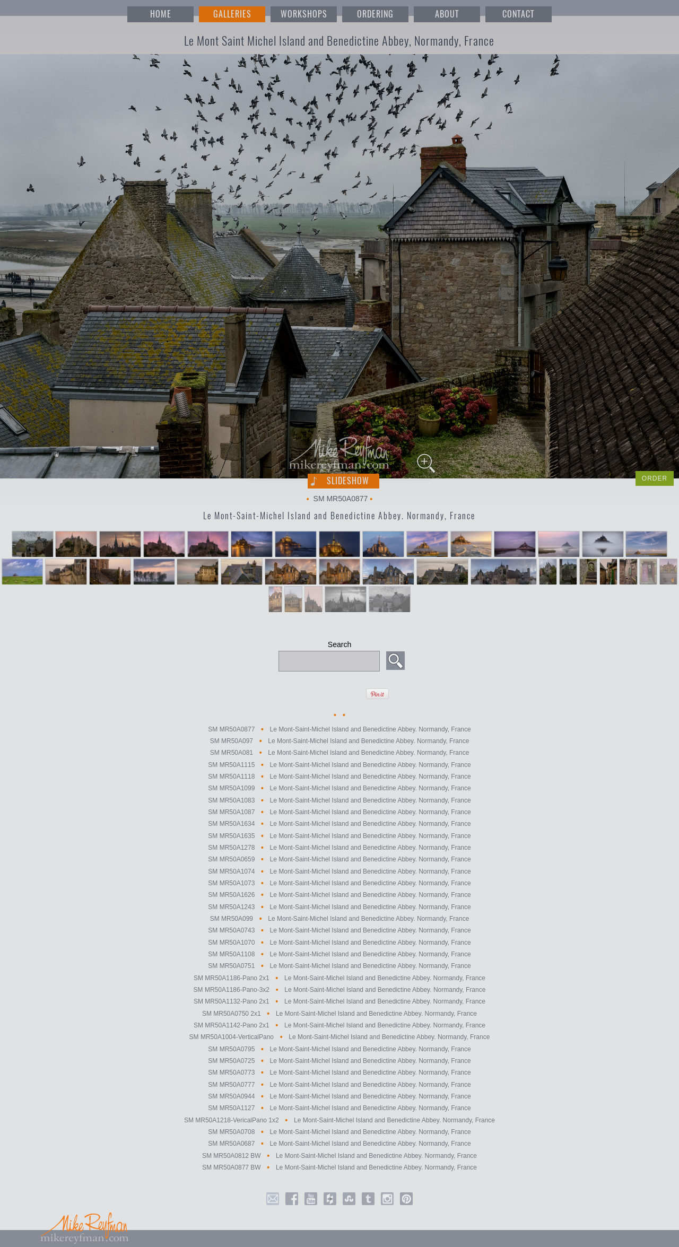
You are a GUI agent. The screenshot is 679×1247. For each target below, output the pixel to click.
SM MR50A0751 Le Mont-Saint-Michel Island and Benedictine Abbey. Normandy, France (339, 966)
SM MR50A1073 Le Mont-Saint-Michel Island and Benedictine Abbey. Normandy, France (339, 883)
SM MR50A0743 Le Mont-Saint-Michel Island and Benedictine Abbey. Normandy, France (339, 931)
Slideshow (348, 480)
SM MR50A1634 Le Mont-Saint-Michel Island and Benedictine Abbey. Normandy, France (339, 824)
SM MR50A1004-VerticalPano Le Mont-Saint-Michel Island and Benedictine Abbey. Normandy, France (339, 1037)
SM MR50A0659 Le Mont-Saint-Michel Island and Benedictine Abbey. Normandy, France (339, 860)
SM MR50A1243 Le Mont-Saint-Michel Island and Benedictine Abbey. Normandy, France (339, 907)
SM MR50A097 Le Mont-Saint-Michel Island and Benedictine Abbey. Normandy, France (339, 741)
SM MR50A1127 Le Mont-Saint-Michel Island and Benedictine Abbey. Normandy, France (339, 1108)
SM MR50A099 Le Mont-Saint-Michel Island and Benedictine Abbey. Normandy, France (339, 918)
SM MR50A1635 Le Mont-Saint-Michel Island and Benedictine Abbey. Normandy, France (339, 836)
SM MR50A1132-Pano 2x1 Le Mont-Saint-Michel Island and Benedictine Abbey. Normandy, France (339, 1002)
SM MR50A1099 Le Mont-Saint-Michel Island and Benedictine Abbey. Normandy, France (339, 788)
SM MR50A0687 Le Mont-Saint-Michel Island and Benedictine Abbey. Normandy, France (339, 1144)
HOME (160, 14)
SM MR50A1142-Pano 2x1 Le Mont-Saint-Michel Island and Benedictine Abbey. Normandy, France (339, 1025)
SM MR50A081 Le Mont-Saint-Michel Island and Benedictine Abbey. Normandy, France (339, 753)
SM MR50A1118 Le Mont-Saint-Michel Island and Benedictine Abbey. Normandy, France (339, 776)
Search (339, 644)
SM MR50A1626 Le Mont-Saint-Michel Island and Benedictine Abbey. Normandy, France (339, 895)
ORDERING (375, 14)
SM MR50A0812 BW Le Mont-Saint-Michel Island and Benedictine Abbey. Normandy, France (339, 1156)
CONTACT (518, 14)
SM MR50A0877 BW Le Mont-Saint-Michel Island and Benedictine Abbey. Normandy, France (339, 1167)
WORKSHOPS (304, 14)
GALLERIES (232, 14)
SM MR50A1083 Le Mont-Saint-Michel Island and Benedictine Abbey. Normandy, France (339, 800)
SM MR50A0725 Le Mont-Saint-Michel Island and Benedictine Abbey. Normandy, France (339, 1061)
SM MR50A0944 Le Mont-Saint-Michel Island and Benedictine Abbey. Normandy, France (339, 1096)
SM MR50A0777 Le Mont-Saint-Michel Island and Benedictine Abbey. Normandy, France (339, 1084)
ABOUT (447, 14)
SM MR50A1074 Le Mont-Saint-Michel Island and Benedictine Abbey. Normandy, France (339, 871)
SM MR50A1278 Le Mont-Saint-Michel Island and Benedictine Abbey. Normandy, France (339, 847)
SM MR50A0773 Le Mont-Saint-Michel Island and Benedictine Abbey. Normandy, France (339, 1073)
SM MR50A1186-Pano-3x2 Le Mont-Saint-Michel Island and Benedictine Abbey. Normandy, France (340, 990)
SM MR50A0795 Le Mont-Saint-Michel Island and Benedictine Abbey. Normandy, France (339, 1049)
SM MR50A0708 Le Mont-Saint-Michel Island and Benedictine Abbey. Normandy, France (339, 1132)
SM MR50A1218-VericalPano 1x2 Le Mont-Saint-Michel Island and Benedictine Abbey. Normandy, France (339, 1120)
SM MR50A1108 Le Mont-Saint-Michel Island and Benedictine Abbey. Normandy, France (339, 954)
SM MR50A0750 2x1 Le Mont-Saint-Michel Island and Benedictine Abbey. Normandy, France (339, 1013)
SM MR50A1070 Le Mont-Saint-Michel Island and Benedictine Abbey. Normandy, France (339, 942)
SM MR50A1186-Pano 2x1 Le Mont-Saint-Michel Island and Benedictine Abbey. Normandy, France (339, 978)
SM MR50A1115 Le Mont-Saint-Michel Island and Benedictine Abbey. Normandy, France (339, 765)
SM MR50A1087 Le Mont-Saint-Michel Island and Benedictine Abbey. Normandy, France (339, 812)
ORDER (654, 478)
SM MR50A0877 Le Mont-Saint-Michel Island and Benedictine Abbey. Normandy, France (339, 729)
